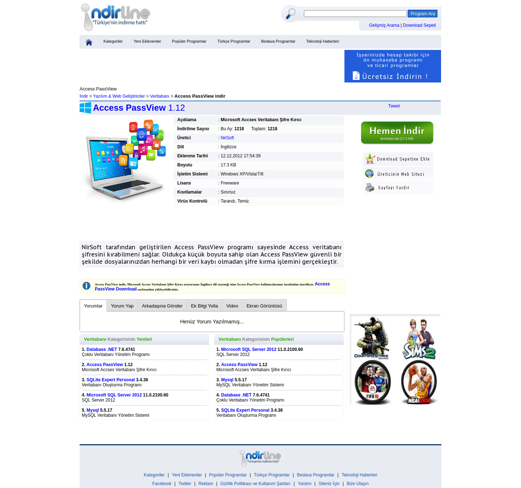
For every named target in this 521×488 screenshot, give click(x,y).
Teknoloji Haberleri (322, 41)
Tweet (394, 106)
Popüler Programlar (189, 41)
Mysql (92, 410)
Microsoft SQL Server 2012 (114, 395)
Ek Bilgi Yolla (204, 306)
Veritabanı (159, 96)
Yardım (305, 483)
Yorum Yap (122, 306)
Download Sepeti (419, 25)
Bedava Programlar (278, 41)
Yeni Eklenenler (147, 41)
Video (232, 306)
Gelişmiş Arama (385, 25)
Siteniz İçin (329, 483)
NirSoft (227, 137)
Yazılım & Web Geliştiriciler (119, 96)
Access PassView (104, 364)
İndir (84, 96)
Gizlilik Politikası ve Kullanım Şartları (255, 483)
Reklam (206, 483)
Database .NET (101, 349)
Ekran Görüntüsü (264, 306)
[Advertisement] (211, 66)
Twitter (184, 483)
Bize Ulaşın (358, 483)
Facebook (161, 483)
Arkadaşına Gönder (162, 306)
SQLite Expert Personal (110, 379)
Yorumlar (93, 306)
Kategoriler (113, 41)
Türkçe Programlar (233, 41)
